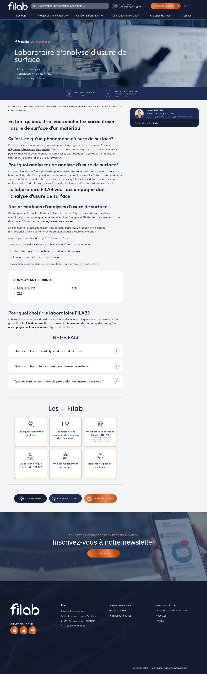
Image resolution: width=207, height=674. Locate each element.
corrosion (93, 153)
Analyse (39, 106)
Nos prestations (25, 106)
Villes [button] (160, 621)
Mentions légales (166, 605)
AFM (74, 288)
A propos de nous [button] (119, 605)
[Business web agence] (175, 668)
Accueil (11, 106)
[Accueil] (18, 6)
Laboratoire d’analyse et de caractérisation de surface (71, 106)
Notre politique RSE (120, 616)
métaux (106, 145)
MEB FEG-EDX (26, 288)
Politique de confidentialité (172, 611)
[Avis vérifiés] (32, 41)
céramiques (28, 149)
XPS (19, 293)
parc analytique (102, 213)
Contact (161, 616)
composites (42, 149)
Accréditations (118, 611)
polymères (14, 149)
